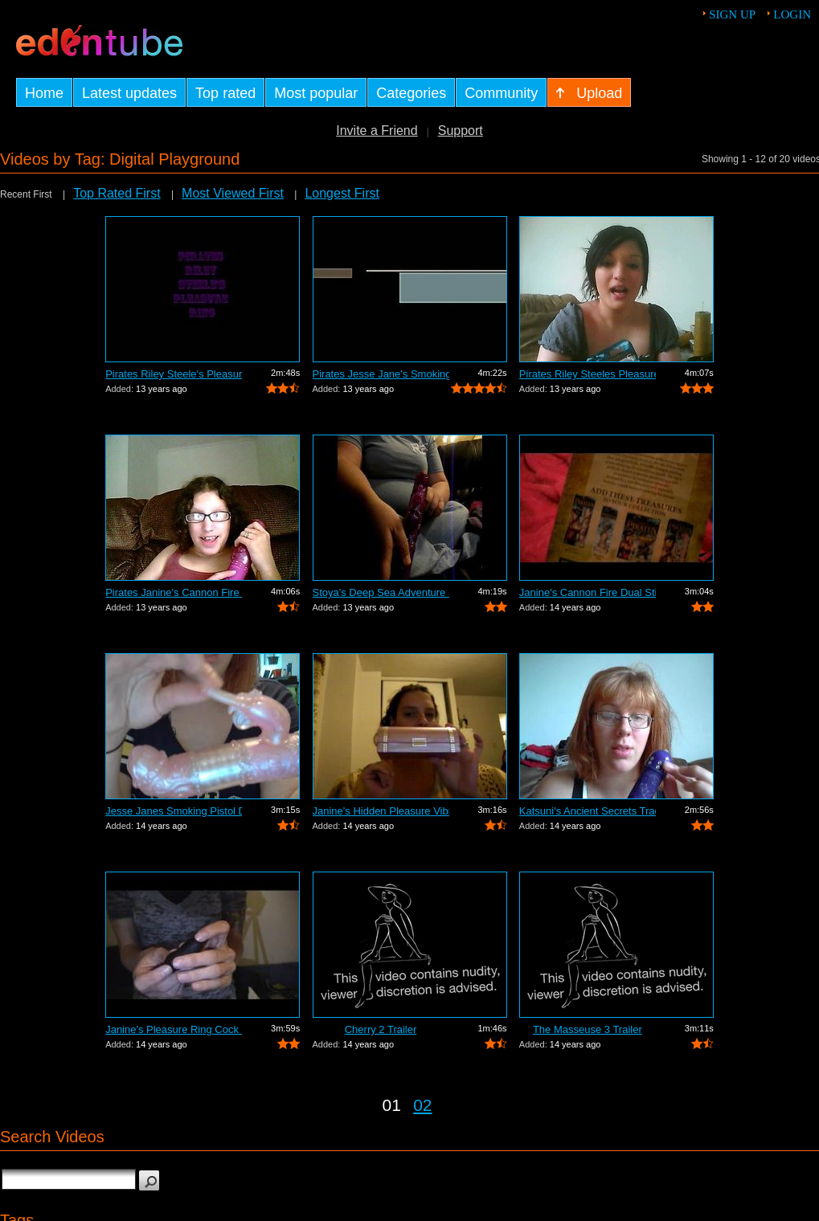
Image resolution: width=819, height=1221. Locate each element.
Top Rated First (116, 193)
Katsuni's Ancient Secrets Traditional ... (587, 811)
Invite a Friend (376, 130)
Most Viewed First (233, 193)
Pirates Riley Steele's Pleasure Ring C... (173, 374)
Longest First (342, 193)
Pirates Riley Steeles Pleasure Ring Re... (587, 374)
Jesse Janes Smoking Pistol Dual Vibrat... (173, 811)
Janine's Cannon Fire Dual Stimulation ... (587, 592)
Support (460, 130)
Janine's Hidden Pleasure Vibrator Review (381, 811)
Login (792, 14)
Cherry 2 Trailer (381, 1029)
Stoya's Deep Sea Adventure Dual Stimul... (381, 592)
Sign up (732, 14)
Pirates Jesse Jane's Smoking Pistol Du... (381, 374)
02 (422, 1105)
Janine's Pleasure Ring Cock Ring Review (173, 1029)
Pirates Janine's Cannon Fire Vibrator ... (173, 592)
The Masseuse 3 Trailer (587, 1029)
